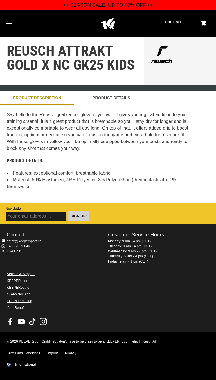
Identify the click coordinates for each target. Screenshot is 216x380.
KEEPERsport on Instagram (43, 321)
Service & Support (21, 274)
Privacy (70, 353)
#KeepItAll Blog (18, 294)
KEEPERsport (17, 281)
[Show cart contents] (203, 23)
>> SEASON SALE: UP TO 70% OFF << (108, 5)
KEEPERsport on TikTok (32, 321)
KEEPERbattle (18, 287)
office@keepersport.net (24, 241)
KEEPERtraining (19, 301)
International (25, 365)
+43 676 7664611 (20, 246)
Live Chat (14, 251)
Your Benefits (17, 308)
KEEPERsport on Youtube (21, 321)
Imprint (52, 353)
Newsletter (14, 209)
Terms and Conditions (23, 353)
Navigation (9, 23)
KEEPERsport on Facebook (10, 321)
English (173, 22)
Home (108, 23)
